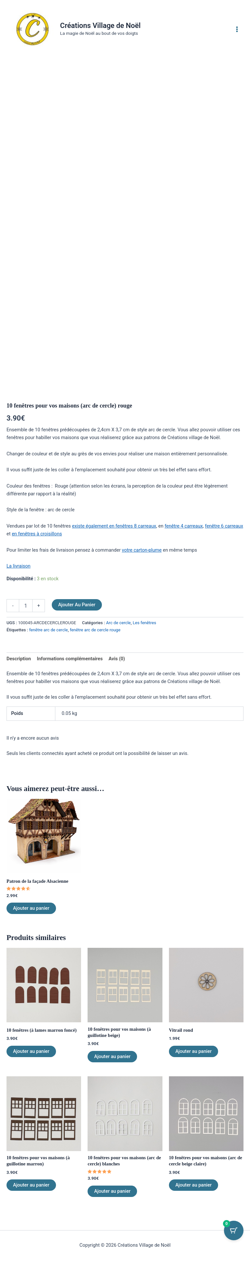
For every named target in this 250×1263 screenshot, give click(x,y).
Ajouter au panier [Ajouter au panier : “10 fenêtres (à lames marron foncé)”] (31, 1051)
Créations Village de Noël (103, 25)
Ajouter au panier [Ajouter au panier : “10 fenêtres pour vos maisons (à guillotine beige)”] (112, 1056)
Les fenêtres (144, 623)
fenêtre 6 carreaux (224, 526)
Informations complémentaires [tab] (70, 659)
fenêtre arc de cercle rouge (95, 629)
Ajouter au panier (76, 605)
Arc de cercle (118, 623)
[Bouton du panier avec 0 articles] (233, 1230)
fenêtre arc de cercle (48, 629)
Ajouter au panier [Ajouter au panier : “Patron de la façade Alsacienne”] (31, 908)
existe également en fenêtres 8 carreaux (114, 526)
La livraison (19, 566)
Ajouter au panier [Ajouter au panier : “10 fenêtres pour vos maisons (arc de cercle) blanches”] (112, 1191)
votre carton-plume (141, 550)
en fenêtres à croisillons (37, 534)
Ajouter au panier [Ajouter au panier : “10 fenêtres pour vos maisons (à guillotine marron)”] (31, 1185)
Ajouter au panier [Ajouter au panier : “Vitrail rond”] (193, 1051)
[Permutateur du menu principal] (236, 28)
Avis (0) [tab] (117, 659)
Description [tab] (19, 659)
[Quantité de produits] (26, 605)
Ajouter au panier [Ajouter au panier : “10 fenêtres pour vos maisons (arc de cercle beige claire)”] (193, 1185)
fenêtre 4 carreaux (184, 526)
